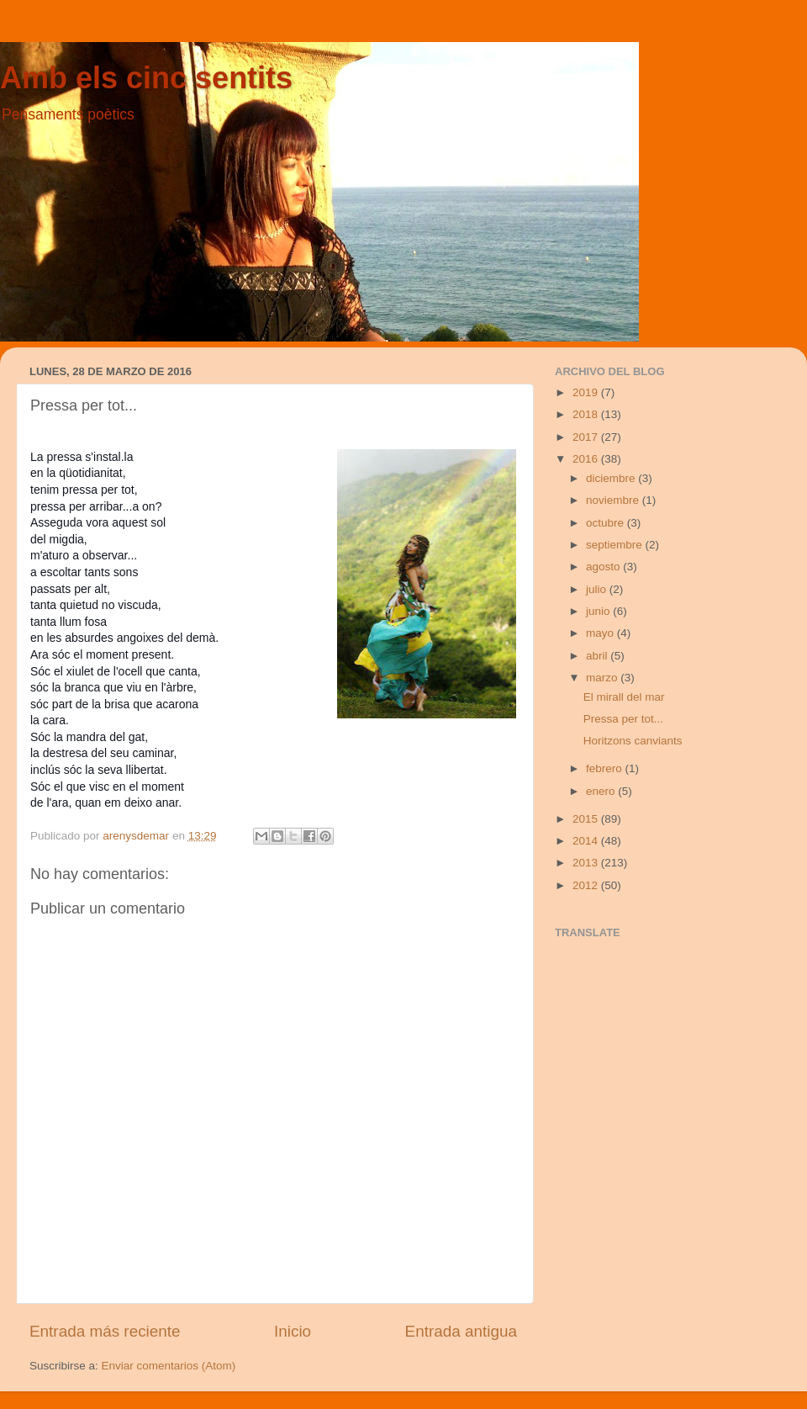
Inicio (292, 1331)
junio (599, 611)
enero (602, 791)
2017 (586, 437)
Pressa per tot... (623, 718)
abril (598, 655)
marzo (603, 677)
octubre (606, 522)
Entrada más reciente (105, 1331)
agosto (604, 566)
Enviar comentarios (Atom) (169, 1365)
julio (597, 589)
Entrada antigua (461, 1331)
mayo (601, 633)
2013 (586, 862)
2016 (586, 459)
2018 (586, 414)
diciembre (612, 478)
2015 (586, 819)
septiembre (616, 544)
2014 (586, 840)
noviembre (614, 500)
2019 (586, 392)
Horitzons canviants (633, 740)
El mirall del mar (624, 697)
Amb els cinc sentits (146, 78)
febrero (605, 768)
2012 (586, 885)
